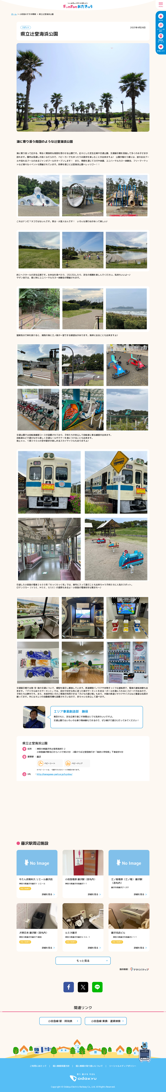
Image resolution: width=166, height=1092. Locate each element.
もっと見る (92, 960)
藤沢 (39, 756)
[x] (83, 987)
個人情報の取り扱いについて (89, 1066)
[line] (97, 987)
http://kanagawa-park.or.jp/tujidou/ (54, 774)
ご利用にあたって (38, 1066)
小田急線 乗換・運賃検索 (107, 1021)
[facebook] (68, 987)
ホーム (14, 14)
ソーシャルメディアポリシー (122, 1066)
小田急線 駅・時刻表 (63, 1021)
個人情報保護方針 (61, 1066)
